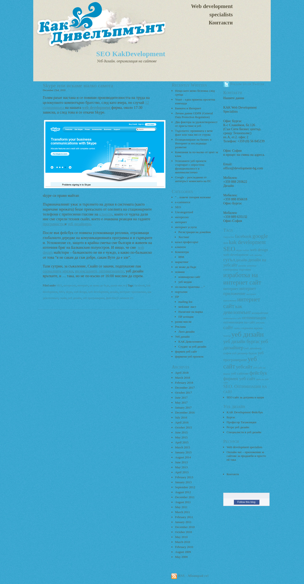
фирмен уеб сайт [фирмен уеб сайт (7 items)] (239, 378)
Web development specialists (212, 10)
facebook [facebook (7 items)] (243, 236)
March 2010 (182, 542)
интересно (69, 285)
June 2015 (181, 432)
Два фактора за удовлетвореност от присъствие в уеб (196, 124)
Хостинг (183, 237)
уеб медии (185, 282)
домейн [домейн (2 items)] (242, 265)
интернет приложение (132, 292)
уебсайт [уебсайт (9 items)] (244, 367)
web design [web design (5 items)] (259, 250)
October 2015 (183, 427)
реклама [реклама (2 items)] (260, 322)
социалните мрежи (58, 271)
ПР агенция (185, 316)
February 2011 (184, 517)
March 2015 (182, 447)
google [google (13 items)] (260, 236)
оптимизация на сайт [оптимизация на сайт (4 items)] (239, 322)
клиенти (106, 214)
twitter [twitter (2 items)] (246, 250)
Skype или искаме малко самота (78, 85)
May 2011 (181, 507)
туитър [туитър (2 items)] (227, 336)
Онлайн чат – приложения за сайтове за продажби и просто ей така (246, 455)
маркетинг (182, 262)
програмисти (54, 224)
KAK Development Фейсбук (245, 412)
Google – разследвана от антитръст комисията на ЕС (193, 179)
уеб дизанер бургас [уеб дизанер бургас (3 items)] (244, 353)
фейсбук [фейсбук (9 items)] (258, 373)
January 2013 (183, 482)
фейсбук (111, 298)
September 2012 (185, 487)
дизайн (114, 292)
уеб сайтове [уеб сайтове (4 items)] (240, 373)
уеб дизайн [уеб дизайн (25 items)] (247, 334)
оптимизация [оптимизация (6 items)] (254, 317)
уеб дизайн (74, 298)
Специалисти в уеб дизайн (244, 432)
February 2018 (184, 382)
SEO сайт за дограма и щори (245, 397)
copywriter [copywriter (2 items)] (228, 237)
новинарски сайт (189, 277)
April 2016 (182, 422)
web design (80, 292)
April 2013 (182, 472)
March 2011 (182, 512)
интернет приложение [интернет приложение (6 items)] (239, 291)
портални (181, 292)
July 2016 (181, 417)
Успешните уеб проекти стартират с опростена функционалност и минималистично (190, 166)
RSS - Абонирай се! (190, 576)
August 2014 (183, 457)
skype (69, 292)
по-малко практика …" (190, 287)
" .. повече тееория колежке (193, 197)
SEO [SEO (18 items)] (229, 249)
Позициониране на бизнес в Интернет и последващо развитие (193, 143)
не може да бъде (99, 285)
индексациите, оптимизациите (99, 271)
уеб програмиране (93, 298)
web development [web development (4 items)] (236, 255)
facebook (139, 285)
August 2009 (183, 552)
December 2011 (185, 497)
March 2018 (182, 377)
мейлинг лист (187, 306)
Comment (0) (125, 298)
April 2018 (182, 372)
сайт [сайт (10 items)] (228, 327)
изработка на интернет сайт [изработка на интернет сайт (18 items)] (242, 278)
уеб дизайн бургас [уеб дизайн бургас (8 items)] (241, 341)
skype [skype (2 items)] (239, 250)
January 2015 (183, 452)
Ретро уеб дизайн (238, 427)
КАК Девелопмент (190, 341)
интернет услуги (186, 227)
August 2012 (183, 492)
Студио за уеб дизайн (192, 346)
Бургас (231, 417)
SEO (59, 285)
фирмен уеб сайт (186, 351)
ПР (177, 297)
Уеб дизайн (182, 336)
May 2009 (181, 557)
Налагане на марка (190, 311)
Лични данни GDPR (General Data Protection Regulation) (194, 115)
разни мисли (118, 285)
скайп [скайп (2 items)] (237, 328)
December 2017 (185, 387)
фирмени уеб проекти (189, 356)
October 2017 (183, 392)
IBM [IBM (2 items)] (225, 243)
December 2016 (185, 412)
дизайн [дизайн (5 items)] (241, 260)
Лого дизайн (186, 331)
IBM (181, 257)
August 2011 (183, 502)
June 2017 (181, 397)
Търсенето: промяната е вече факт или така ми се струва (194, 132)
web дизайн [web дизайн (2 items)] (255, 255)
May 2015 (181, 437)
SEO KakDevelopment (130, 54)
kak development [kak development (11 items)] (247, 242)
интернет (82, 285)
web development (98, 292)
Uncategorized (184, 212)
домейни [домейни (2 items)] (251, 265)
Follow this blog (247, 502)
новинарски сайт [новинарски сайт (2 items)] (232, 318)
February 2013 (184, 477)
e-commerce (182, 202)
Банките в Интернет (188, 108)
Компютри (182, 252)
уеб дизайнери (79, 224)
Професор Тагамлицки (241, 422)
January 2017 (183, 407)
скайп (63, 298)
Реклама (180, 326)
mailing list (185, 301)
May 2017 (181, 402)
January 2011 (183, 522)
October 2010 (183, 532)
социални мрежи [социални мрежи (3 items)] (252, 328)
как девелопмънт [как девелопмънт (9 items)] (237, 309)
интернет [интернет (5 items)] (230, 288)
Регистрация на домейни (194, 232)
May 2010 (181, 537)
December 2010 (185, 527)
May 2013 (181, 467)
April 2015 (182, 442)
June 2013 (181, 462)
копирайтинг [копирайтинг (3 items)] (260, 313)
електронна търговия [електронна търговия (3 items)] (237, 269)
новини (180, 272)
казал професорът (186, 242)
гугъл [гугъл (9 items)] (229, 259)
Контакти (221, 23)
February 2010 (184, 547)
